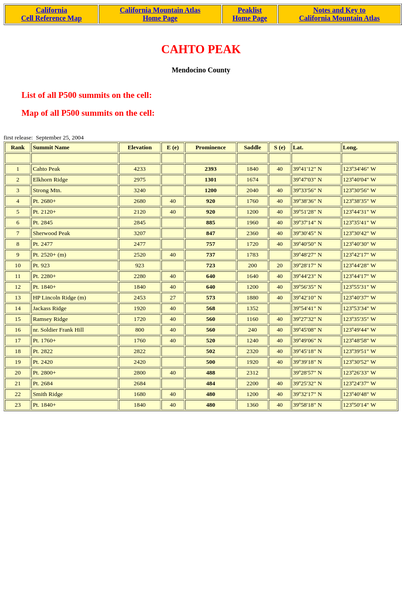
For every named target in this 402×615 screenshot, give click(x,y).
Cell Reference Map (51, 18)
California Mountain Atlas (160, 10)
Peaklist (249, 10)
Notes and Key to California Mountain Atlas (339, 14)
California (51, 10)
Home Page (160, 18)
